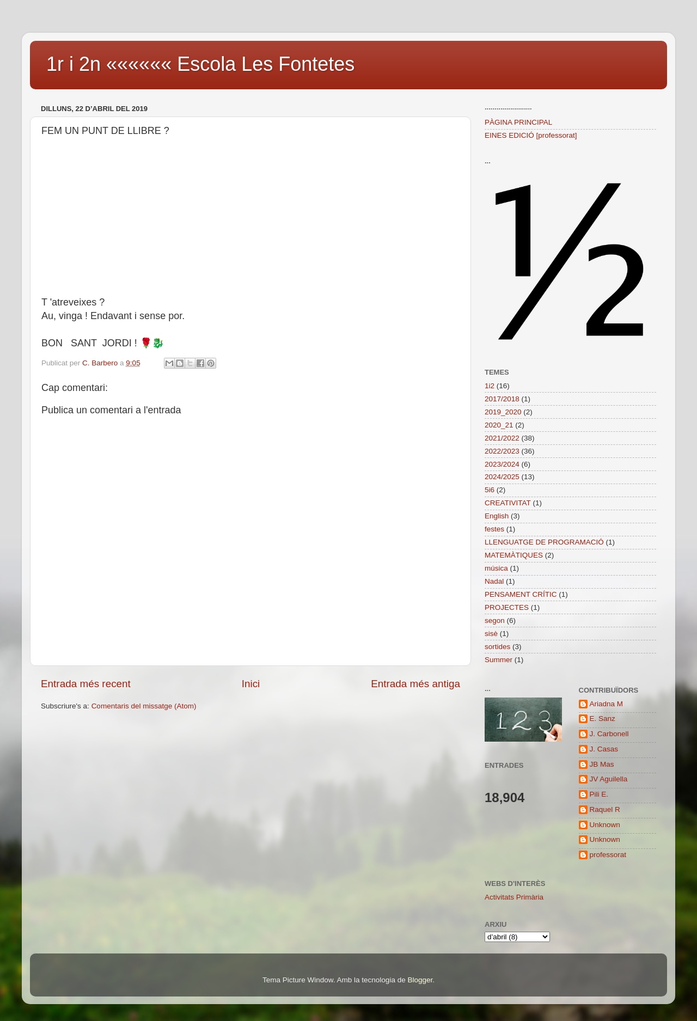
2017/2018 (502, 399)
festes (494, 529)
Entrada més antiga (415, 683)
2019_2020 (503, 412)
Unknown (605, 825)
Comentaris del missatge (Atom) (144, 706)
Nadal (494, 581)
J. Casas (604, 749)
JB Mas (602, 764)
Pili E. (599, 794)
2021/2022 (502, 438)
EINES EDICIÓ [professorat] (531, 135)
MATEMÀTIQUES (514, 555)
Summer (498, 660)
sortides (497, 647)
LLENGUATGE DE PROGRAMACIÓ (544, 542)
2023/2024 (502, 464)
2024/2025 (502, 477)
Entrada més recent (86, 683)
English (497, 516)
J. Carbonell (609, 734)
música (496, 568)
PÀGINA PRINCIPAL (518, 122)
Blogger (419, 980)
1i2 (489, 386)
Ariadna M (606, 704)
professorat (608, 855)
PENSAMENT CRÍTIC (521, 594)
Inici (251, 683)
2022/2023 (502, 451)
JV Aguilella (609, 779)
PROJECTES (507, 607)
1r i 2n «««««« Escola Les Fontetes (200, 64)
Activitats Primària (514, 897)
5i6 (489, 490)
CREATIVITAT (508, 503)
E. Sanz (602, 718)
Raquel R (605, 809)
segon (495, 620)
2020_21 (499, 425)
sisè (491, 633)
